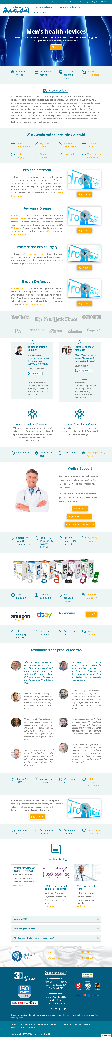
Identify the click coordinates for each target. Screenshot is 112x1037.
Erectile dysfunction (13, 12)
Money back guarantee (93, 831)
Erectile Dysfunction (70, 145)
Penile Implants (45, 156)
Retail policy (56, 1024)
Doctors (65, 2)
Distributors (74, 2)
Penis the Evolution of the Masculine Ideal (24, 869)
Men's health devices (56, 31)
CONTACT (31, 1027)
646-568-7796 (54, 957)
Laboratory (84, 2)
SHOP (6, 8)
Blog (53, 2)
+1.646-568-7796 (86, 957)
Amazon (40, 2)
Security (77, 1024)
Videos (47, 2)
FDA (37, 189)
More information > (20, 234)
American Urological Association (32, 423)
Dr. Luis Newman (24, 874)
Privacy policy (30, 1024)
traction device (18, 218)
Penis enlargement (21, 8)
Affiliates (87, 1024)
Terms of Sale (16, 1024)
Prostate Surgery (91, 145)
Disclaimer (68, 1024)
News (59, 2)
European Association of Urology (79, 423)
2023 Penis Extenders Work (87, 887)
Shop (54, 47)
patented (58, 189)
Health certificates (93, 73)
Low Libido (69, 154)
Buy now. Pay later (92, 539)
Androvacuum (17, 288)
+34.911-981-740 (86, 951)
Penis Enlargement (23, 145)
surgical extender (38, 254)
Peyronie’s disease (43, 8)
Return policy (43, 1024)
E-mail (50, 951)
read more (18, 884)
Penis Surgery (20, 156)
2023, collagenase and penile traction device (56, 887)
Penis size (78, 508)
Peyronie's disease (78, 516)
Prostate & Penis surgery (69, 8)
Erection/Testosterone (78, 524)
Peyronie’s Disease (45, 145)
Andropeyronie (18, 215)
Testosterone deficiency (94, 156)
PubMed (16, 228)
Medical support (91, 632)
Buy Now (83, 194)
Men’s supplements (37, 12)
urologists (34, 183)
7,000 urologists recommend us (93, 783)
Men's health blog (56, 859)
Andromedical (66, 1014)
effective (50, 231)
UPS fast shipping (92, 596)
